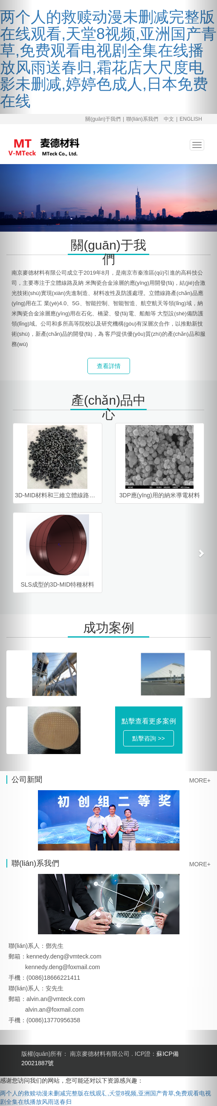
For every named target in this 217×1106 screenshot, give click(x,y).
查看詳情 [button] (109, 366)
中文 (169, 119)
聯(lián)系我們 (142, 119)
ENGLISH (190, 119)
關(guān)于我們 (103, 119)
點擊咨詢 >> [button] (148, 738)
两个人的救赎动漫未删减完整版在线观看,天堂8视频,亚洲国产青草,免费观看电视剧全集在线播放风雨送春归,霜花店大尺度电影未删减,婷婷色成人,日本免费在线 (108, 59)
